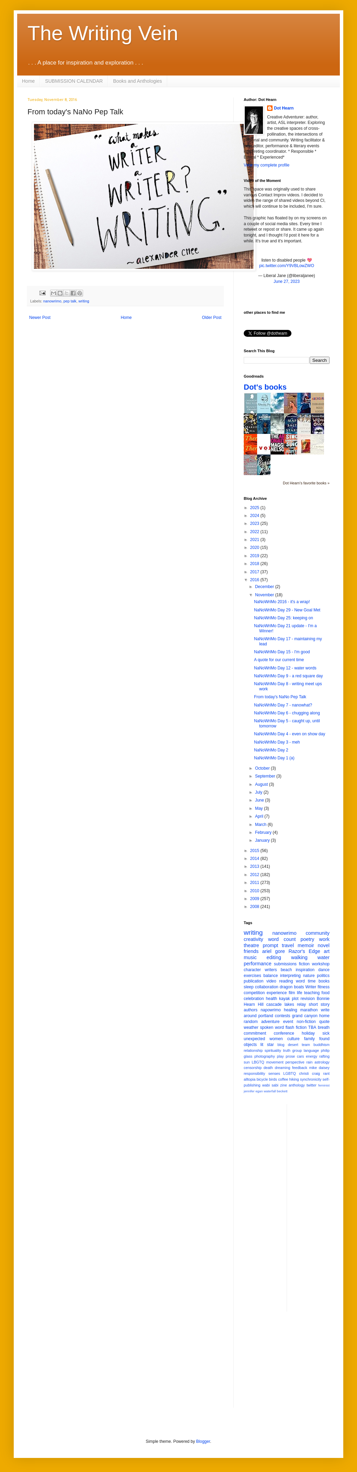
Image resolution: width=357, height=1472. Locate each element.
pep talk (70, 301)
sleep (249, 987)
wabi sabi (270, 1085)
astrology (322, 1062)
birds (273, 1079)
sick (326, 1033)
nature (309, 975)
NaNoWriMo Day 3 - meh (277, 742)
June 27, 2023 (287, 281)
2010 (255, 890)
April (259, 816)
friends (251, 951)
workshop (321, 964)
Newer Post (39, 317)
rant (326, 1073)
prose (290, 1056)
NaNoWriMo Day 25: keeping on (283, 618)
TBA (312, 1027)
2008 (255, 906)
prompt (270, 945)
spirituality (273, 1050)
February (264, 832)
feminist (324, 1085)
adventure (270, 1021)
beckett (282, 1091)
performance (258, 963)
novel (324, 945)
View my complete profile (266, 165)
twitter (311, 1085)
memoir (306, 945)
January (263, 840)
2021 (255, 539)
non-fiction (306, 1021)
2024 (255, 515)
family (309, 1038)
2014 (255, 858)
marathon (309, 1010)
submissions (285, 964)
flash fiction (296, 1027)
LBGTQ (258, 1062)
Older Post (211, 317)
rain (309, 1062)
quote (324, 1021)
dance (324, 969)
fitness (324, 987)
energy (311, 1056)
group (297, 1050)
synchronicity (310, 1079)
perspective (295, 1062)
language (311, 1050)
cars (300, 1056)
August (262, 784)
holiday (308, 1033)
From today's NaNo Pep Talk (280, 696)
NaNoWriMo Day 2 (271, 750)
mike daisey (319, 1068)
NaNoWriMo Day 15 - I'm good (282, 651)
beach (286, 969)
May (259, 808)
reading (286, 981)
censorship (253, 1068)
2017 (255, 572)
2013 (255, 866)
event (288, 1021)
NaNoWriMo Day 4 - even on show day (289, 734)
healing (290, 1010)
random (251, 1021)
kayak (284, 998)
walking (299, 957)
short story (319, 1004)
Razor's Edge (304, 951)
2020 (255, 547)
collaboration (266, 987)
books (324, 981)
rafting (324, 1056)
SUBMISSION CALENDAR (74, 81)
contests (282, 1015)
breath (324, 1027)
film (292, 992)
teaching (312, 992)
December (265, 586)
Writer (311, 987)
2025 (255, 507)
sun (247, 1062)
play (280, 1056)
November (265, 595)
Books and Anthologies (137, 81)
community (318, 933)
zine (283, 1085)
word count (282, 939)
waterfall (270, 1091)
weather (251, 1027)
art (327, 951)
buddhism (321, 1045)
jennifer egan (253, 1091)
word (300, 981)
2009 (255, 898)
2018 (255, 563)
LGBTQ (289, 1073)
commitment (255, 1033)
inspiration (305, 969)
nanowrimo (52, 301)
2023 (255, 523)
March (261, 824)
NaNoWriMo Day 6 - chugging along (287, 713)
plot (295, 998)
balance (270, 975)
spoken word (272, 1027)
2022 (255, 531)
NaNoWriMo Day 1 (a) (274, 758)
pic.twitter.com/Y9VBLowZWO (286, 265)
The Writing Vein (102, 33)
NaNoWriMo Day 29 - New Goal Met (287, 610)
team (306, 1045)
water (324, 957)
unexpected (254, 1038)
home (324, 1015)
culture (293, 1038)
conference (284, 1033)
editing (274, 957)
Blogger (203, 1441)
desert (293, 1045)
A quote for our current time (279, 659)
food (326, 992)
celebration (254, 998)
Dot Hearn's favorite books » (306, 483)
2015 (255, 850)
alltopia (249, 1079)
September (265, 776)
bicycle (262, 1079)
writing (83, 301)
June (260, 800)
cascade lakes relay (286, 1004)
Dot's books (265, 387)
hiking (294, 1079)
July (259, 792)
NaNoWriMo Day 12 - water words (285, 668)
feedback (299, 1068)
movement (274, 1062)
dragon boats (292, 987)
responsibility (254, 1073)
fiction (304, 964)
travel (288, 945)
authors (250, 1010)
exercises (252, 975)
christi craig (309, 1073)
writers (271, 969)
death (268, 1068)
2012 (255, 874)
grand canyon (305, 1015)
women (276, 1038)
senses (274, 1073)
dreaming (282, 1068)
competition (254, 992)
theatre (251, 945)
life (299, 992)
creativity (253, 939)
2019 (255, 555)
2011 (255, 882)
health (271, 998)
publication (253, 981)
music (250, 957)
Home (28, 81)
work (324, 939)
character (252, 969)
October (263, 768)
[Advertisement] (319, 1207)
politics (323, 975)
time (312, 981)
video (271, 981)
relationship (253, 1050)
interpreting (290, 975)
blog (280, 1045)
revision (307, 998)
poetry (307, 939)
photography (264, 1056)
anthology (297, 1085)
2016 (255, 579)
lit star (267, 1044)
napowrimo (271, 1010)
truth (286, 1050)
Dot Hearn (283, 108)
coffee (283, 1079)
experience (277, 992)
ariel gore (273, 951)
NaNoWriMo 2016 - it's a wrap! (282, 601)
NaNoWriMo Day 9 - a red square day (288, 676)
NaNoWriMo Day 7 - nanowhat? (283, 705)
